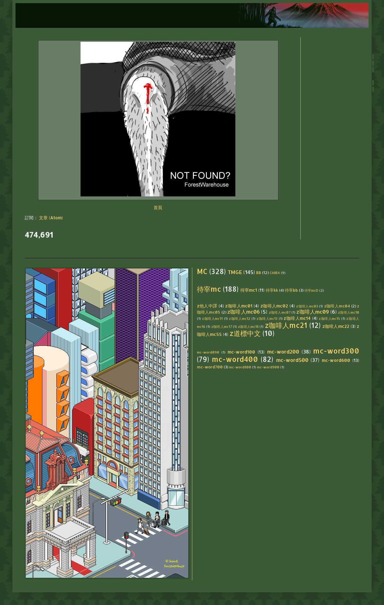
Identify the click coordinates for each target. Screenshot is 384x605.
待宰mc (209, 289)
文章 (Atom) (51, 217)
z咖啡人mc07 (279, 312)
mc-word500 (292, 360)
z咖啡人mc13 (266, 318)
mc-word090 (208, 352)
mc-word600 (336, 360)
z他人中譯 (207, 305)
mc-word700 (210, 366)
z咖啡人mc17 (221, 326)
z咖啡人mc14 (297, 318)
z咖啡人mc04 (337, 305)
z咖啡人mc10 (348, 312)
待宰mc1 (248, 290)
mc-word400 (235, 359)
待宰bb (291, 290)
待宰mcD (311, 290)
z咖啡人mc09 (312, 311)
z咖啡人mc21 (286, 325)
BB (258, 272)
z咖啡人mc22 (335, 326)
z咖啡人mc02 (274, 305)
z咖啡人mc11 (212, 318)
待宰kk (272, 290)
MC (202, 271)
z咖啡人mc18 (248, 326)
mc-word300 (336, 350)
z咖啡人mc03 (307, 306)
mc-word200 (283, 351)
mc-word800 (240, 367)
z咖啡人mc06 (243, 311)
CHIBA (275, 272)
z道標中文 (245, 333)
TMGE (235, 272)
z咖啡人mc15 (329, 318)
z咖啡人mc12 (239, 318)
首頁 (158, 207)
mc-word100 (241, 351)
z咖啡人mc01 (238, 305)
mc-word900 (268, 367)
